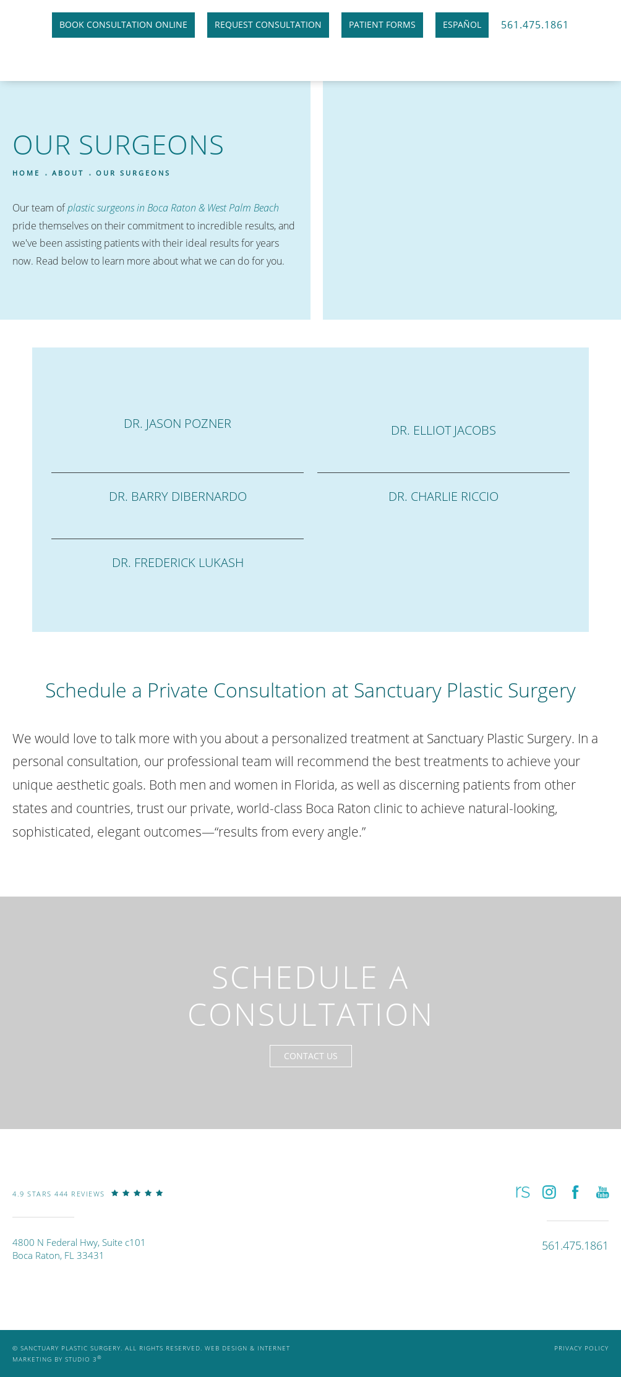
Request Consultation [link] (268, 24)
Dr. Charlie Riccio (443, 496)
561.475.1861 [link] (535, 25)
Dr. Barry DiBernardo (178, 496)
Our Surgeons (133, 172)
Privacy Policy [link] (581, 1348)
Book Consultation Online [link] (123, 24)
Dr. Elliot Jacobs (443, 430)
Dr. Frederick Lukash (178, 562)
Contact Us (311, 1056)
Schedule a (310, 995)
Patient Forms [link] (382, 24)
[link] (87, 1202)
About (68, 172)
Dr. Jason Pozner (177, 423)
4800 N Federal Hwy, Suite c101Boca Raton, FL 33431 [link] (79, 1248)
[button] (521, 1191)
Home (26, 172)
